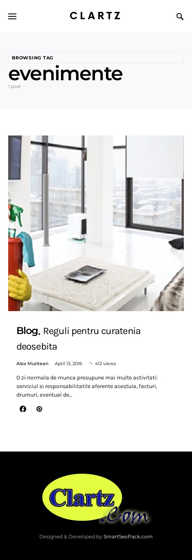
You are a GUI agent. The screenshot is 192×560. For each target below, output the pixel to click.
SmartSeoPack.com (128, 536)
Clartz (96, 16)
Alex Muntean (32, 363)
